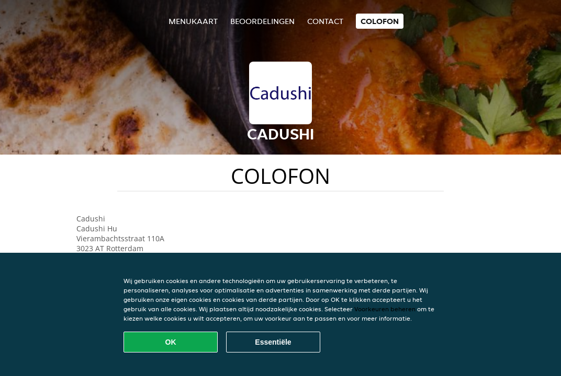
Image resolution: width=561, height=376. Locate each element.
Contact (325, 21)
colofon (380, 21)
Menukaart (193, 21)
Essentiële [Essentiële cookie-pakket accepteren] (273, 342)
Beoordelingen (262, 21)
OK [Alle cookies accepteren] (170, 342)
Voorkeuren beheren (385, 309)
